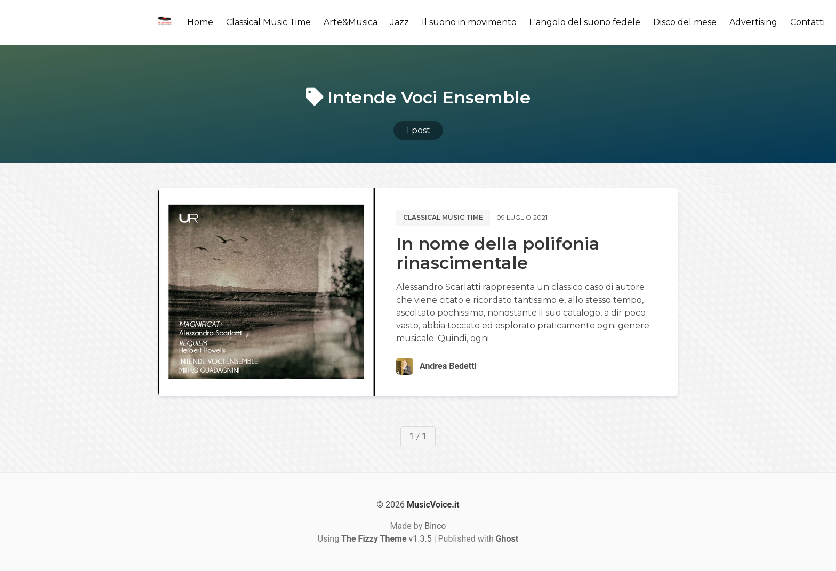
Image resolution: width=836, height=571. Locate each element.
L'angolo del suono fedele (584, 22)
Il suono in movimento (469, 22)
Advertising (753, 22)
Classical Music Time (268, 22)
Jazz (399, 22)
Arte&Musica (350, 22)
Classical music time (443, 217)
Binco (435, 526)
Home (200, 22)
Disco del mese (685, 22)
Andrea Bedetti (448, 366)
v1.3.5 (386, 539)
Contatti (807, 22)
